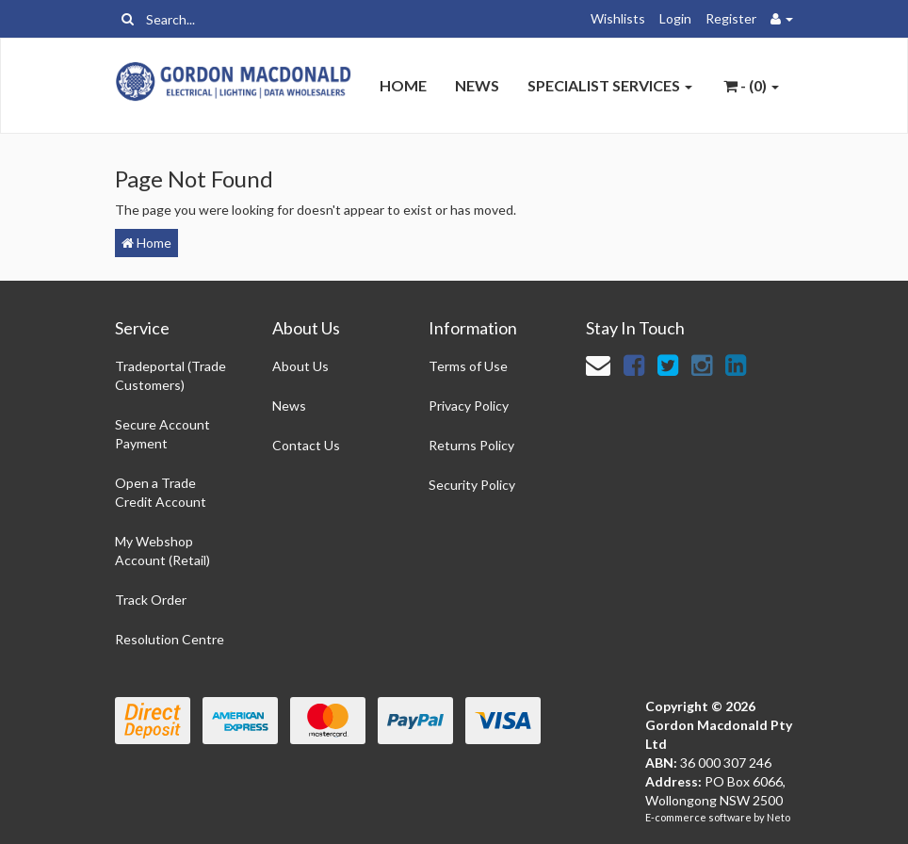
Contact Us (306, 445)
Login (675, 18)
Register (730, 18)
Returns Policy (471, 445)
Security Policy (472, 485)
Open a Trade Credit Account (160, 492)
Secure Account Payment (162, 433)
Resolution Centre (169, 639)
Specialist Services (609, 85)
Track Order (150, 600)
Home (403, 85)
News (477, 85)
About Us (300, 366)
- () (751, 85)
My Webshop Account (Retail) (162, 550)
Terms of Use (468, 366)
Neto (778, 817)
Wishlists (618, 18)
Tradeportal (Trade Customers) (170, 375)
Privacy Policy (469, 406)
